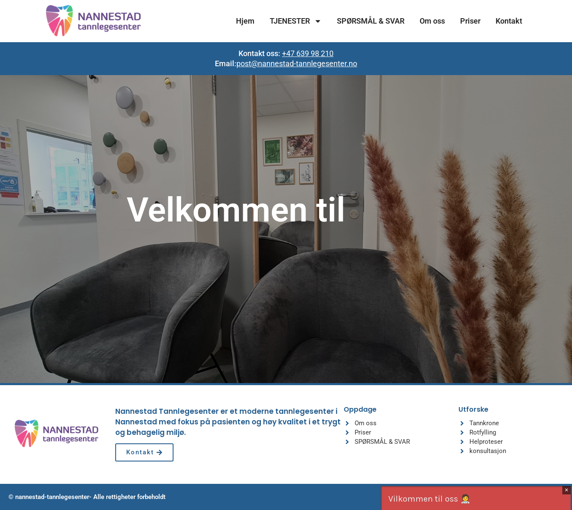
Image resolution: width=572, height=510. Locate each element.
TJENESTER (296, 21)
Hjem (245, 20)
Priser (470, 20)
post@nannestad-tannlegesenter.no (296, 63)
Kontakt (509, 20)
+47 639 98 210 (307, 53)
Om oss (432, 20)
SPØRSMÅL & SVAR (370, 20)
